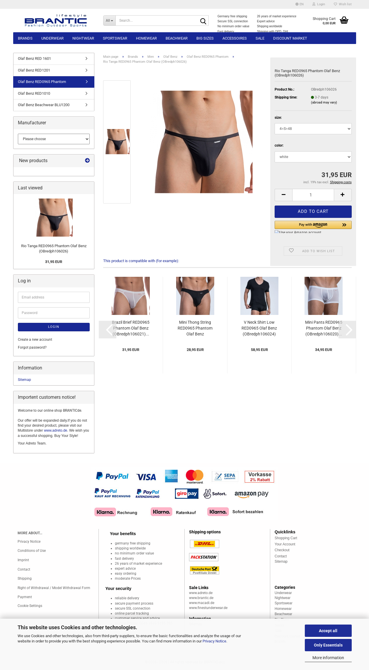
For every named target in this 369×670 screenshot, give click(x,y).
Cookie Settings (30, 606)
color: (279, 145)
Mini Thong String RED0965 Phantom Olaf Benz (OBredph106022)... (195, 328)
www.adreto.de (55, 430)
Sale (260, 38)
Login (53, 327)
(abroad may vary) (324, 102)
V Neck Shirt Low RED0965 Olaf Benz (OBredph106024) (259, 328)
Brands (25, 38)
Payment (25, 597)
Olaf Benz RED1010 (34, 93)
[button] (299, 4)
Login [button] (318, 4)
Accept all (328, 630)
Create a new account (35, 339)
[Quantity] (313, 195)
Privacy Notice (214, 641)
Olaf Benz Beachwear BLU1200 (43, 105)
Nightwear (83, 38)
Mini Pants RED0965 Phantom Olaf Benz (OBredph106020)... (323, 328)
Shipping (25, 578)
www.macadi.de (201, 603)
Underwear (52, 38)
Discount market (290, 38)
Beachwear (177, 38)
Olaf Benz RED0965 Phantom (42, 81)
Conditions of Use (32, 551)
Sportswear (115, 38)
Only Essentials (328, 645)
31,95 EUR (53, 261)
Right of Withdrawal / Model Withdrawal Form (54, 588)
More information (328, 657)
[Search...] (109, 20)
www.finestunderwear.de (208, 608)
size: (278, 118)
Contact (24, 569)
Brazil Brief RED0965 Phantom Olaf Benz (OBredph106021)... (130, 328)
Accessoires (234, 38)
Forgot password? (32, 347)
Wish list (343, 4)
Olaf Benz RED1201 (34, 70)
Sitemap (24, 380)
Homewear (146, 38)
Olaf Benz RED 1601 (34, 58)
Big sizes (205, 38)
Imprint (23, 560)
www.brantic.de (201, 598)
